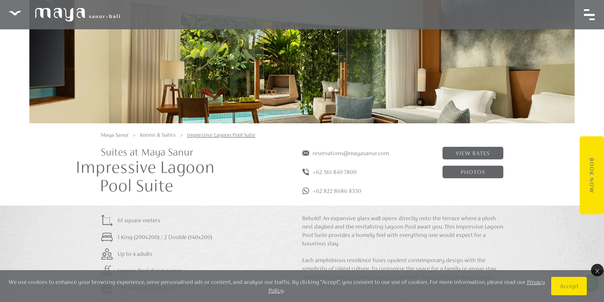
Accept (569, 285)
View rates (473, 153)
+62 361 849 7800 (334, 172)
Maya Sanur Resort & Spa (64, 14)
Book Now (591, 175)
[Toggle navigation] (589, 14)
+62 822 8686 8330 (336, 190)
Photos (473, 172)
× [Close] (597, 270)
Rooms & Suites (158, 135)
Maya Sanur (114, 135)
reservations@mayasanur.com (350, 153)
